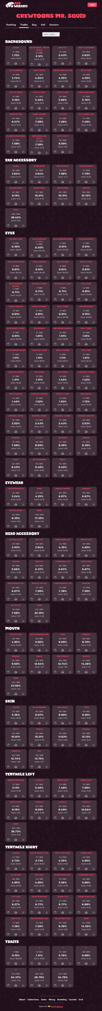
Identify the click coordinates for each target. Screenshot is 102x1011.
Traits (24, 25)
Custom (72, 999)
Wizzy (52, 999)
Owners (54, 25)
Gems (44, 999)
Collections (33, 999)
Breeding (62, 999)
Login (92, 4)
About (22, 999)
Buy (34, 25)
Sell (43, 25)
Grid (81, 999)
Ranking (11, 25)
